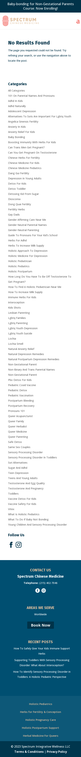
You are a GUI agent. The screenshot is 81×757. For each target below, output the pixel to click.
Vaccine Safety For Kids (22, 504)
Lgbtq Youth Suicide (20, 333)
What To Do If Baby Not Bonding (28, 519)
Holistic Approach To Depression (27, 250)
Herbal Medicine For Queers (40, 735)
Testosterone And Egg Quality (26, 483)
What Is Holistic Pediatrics (23, 514)
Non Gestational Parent (22, 364)
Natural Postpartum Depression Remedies (33, 359)
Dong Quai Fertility (19, 204)
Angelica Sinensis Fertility (23, 121)
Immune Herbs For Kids (22, 297)
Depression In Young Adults (24, 178)
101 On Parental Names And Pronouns (31, 95)
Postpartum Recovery (21, 405)
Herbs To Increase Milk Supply (26, 245)
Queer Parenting (18, 436)
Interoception (16, 302)
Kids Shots (14, 307)
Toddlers (13, 493)
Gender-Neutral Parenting (23, 230)
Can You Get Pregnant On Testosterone (32, 152)
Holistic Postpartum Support (40, 728)
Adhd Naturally (17, 106)
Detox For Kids (17, 183)
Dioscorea (14, 199)
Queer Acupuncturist (20, 416)
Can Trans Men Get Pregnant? (26, 147)
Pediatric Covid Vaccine (22, 385)
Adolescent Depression (22, 111)
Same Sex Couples (19, 447)
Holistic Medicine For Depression (27, 256)
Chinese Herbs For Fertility (24, 157)
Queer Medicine (17, 431)
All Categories (16, 90)
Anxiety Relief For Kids (21, 132)
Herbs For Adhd (17, 240)
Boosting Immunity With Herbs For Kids (32, 142)
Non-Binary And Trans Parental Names (31, 369)
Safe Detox (15, 442)
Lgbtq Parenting (18, 323)
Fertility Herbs (16, 209)
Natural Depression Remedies (26, 354)
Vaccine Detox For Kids (22, 498)
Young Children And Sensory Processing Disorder (37, 524)
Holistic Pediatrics (18, 266)
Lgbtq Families (17, 318)
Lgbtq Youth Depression (23, 328)
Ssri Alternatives (17, 462)
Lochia (12, 338)
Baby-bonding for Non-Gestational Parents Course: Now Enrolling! (40, 6)
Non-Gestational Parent (22, 374)
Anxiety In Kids (17, 126)
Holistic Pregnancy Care (40, 720)
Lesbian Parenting (19, 312)
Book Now (40, 625)
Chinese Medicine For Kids (23, 163)
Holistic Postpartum (20, 271)
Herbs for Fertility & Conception (40, 712)
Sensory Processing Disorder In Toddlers (32, 457)
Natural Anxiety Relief (21, 349)
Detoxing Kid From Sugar (23, 194)
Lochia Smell (15, 343)
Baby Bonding (16, 137)
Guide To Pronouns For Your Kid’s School (32, 235)
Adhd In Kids (15, 101)
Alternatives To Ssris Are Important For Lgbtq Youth (39, 116)
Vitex (11, 509)
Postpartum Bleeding (21, 400)
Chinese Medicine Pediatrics (24, 168)
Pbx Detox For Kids (20, 380)
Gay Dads (14, 214)
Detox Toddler (17, 188)
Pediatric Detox (17, 390)
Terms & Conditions (29, 752)
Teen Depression (18, 473)
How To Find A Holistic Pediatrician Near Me (34, 287)
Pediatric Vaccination (20, 395)
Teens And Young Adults (23, 478)
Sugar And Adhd (17, 467)
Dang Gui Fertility (18, 173)
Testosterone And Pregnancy (25, 488)
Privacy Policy (57, 752)
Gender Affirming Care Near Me (27, 219)
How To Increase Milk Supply (25, 292)
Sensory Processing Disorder (25, 452)
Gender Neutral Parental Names (27, 225)
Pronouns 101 (16, 411)
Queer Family (16, 421)
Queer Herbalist (17, 426)
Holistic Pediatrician (20, 261)
